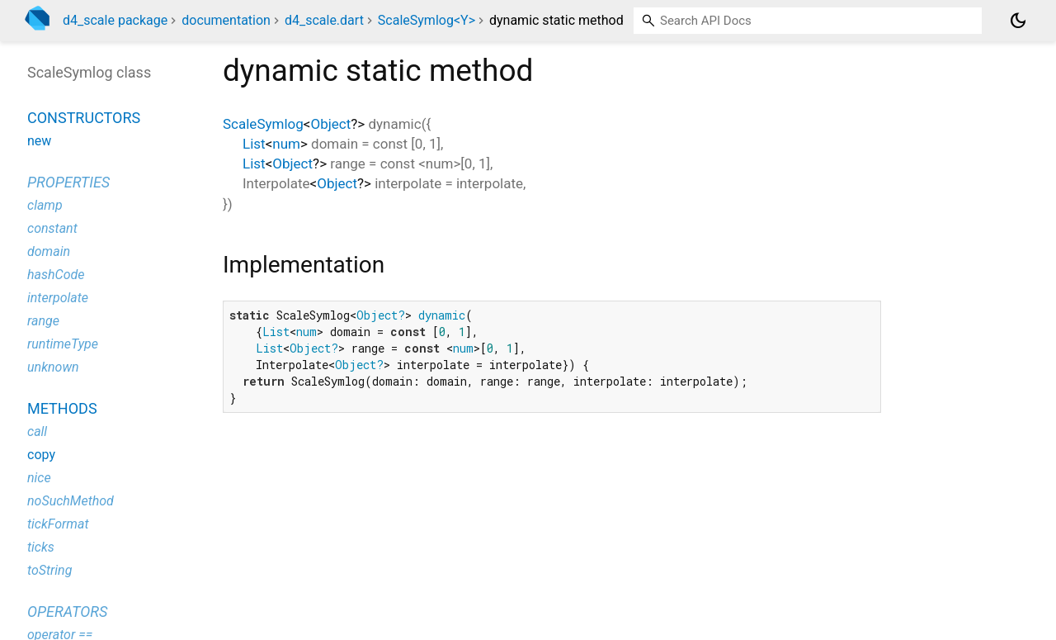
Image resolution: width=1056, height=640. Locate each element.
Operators (67, 611)
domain (48, 251)
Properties (68, 182)
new (39, 141)
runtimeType (62, 344)
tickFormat (58, 524)
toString (49, 570)
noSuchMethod (70, 501)
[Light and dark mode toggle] (1018, 20)
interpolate (57, 298)
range (43, 321)
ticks (40, 547)
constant (52, 228)
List (254, 143)
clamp (45, 205)
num (286, 143)
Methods (62, 408)
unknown (53, 367)
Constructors (83, 117)
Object (330, 124)
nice (39, 478)
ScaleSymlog (263, 124)
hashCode (55, 274)
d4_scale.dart (324, 20)
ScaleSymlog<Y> (426, 20)
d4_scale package (115, 20)
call (37, 431)
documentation (226, 20)
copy (41, 454)
